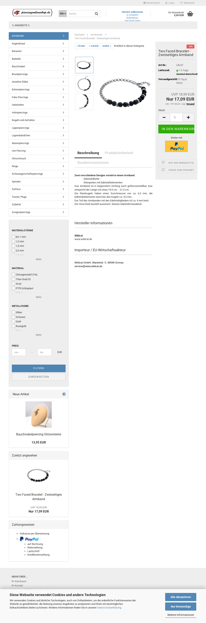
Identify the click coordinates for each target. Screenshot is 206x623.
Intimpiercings (20, 112)
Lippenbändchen (21, 135)
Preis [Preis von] (15, 345)
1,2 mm (18, 241)
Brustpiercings (20, 74)
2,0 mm (18, 250)
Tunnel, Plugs (19, 196)
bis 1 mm (19, 236)
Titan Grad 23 (21, 279)
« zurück (94, 45)
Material (18, 268)
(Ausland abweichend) (187, 74)
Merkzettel (187, 3)
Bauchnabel (18, 66)
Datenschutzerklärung (109, 607)
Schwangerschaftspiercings (27, 173)
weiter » (106, 45)
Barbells (16, 58)
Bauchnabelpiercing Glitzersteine (38, 434)
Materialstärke (22, 230)
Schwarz (18, 316)
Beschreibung (88, 153)
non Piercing (18, 150)
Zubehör (16, 204)
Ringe (15, 166)
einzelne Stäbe (20, 81)
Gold (16, 321)
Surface (16, 189)
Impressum (20, 581)
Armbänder (18, 35)
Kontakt (19, 585)
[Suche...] (63, 13)
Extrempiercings (21, 89)
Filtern (38, 368)
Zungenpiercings (21, 212)
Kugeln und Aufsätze (23, 120)
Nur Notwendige (181, 606)
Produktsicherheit (119, 153)
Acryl (16, 283)
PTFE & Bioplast (22, 288)
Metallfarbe (20, 306)
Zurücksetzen (38, 376)
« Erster (80, 45)
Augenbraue (18, 43)
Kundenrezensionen (93, 162)
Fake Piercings (20, 97)
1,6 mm (18, 245)
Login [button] (169, 3)
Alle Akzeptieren (181, 597)
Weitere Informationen (180, 614)
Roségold (19, 326)
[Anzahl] (176, 117)
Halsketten (18, 104)
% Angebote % (21, 25)
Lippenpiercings (20, 127)
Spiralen (16, 181)
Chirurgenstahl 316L (25, 274)
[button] (151, 3)
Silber (17, 312)
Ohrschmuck (19, 158)
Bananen (17, 51)
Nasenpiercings (20, 143)
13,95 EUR (39, 442)
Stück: (161, 110)
